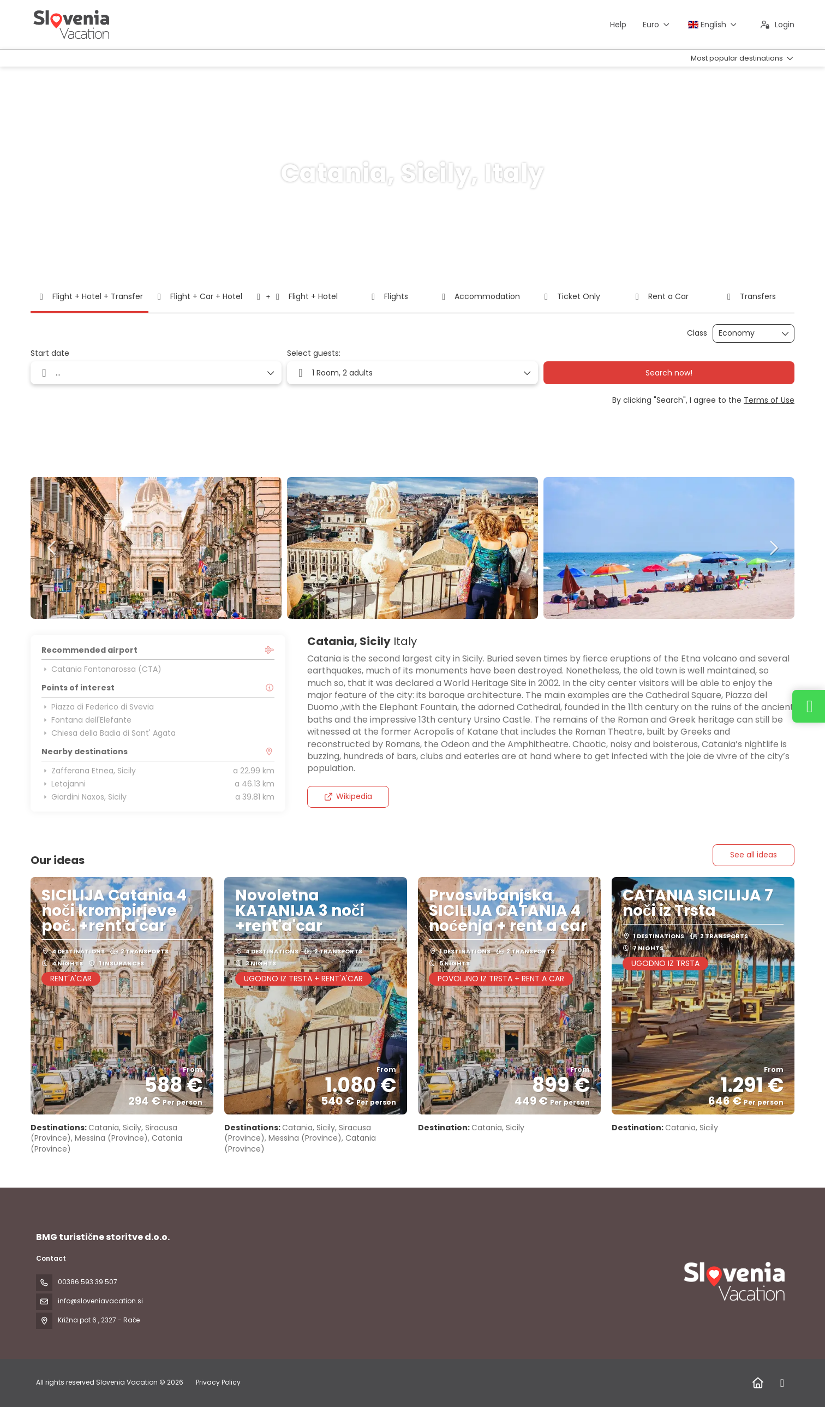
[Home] (757, 1383)
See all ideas (753, 854)
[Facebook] (782, 1383)
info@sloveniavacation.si (100, 1300)
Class (697, 333)
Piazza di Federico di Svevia (97, 707)
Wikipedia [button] (348, 796)
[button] (52, 548)
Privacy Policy (218, 1382)
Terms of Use (769, 400)
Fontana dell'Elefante (86, 720)
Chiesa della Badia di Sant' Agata (108, 733)
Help (618, 24)
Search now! (668, 372)
